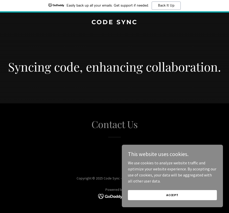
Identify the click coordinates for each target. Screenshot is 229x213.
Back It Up (166, 5)
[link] (114, 22)
